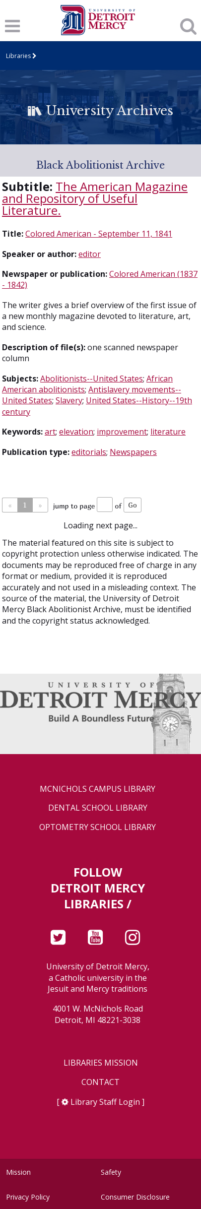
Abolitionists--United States (91, 378)
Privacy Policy (28, 1197)
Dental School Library (97, 808)
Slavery (69, 400)
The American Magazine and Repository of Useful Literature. (95, 198)
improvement (122, 431)
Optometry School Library (97, 827)
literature (168, 431)
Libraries (18, 56)
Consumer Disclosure (135, 1197)
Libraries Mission (101, 1063)
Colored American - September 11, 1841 (98, 233)
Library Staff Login (105, 1101)
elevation (76, 431)
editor (89, 254)
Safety (111, 1172)
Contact (100, 1082)
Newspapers (133, 451)
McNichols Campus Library (97, 789)
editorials (88, 451)
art (50, 431)
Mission (18, 1172)
